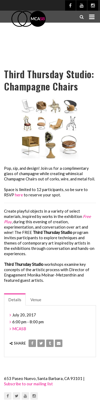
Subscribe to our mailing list (28, 383)
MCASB (19, 328)
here (19, 194)
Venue (35, 299)
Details (14, 299)
